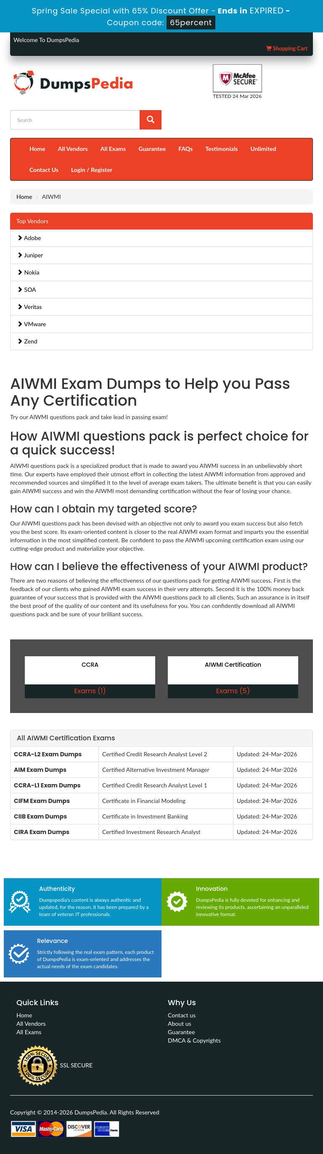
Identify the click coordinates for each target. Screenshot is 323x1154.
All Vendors (73, 148)
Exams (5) (233, 691)
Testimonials (221, 148)
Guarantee (152, 148)
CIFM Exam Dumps (42, 801)
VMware (31, 323)
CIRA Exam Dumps (41, 832)
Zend (27, 341)
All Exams (113, 148)
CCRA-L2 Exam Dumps (48, 754)
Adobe (29, 237)
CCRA (90, 664)
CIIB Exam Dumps (40, 816)
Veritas (29, 306)
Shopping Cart (286, 48)
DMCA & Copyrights (194, 1040)
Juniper (30, 255)
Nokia (28, 272)
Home (37, 148)
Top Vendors (32, 220)
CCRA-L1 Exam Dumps (47, 785)
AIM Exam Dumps (40, 770)
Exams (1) (90, 691)
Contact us (182, 1015)
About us (179, 1023)
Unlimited (263, 148)
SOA (26, 289)
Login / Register (91, 169)
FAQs (185, 148)
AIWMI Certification (233, 664)
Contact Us (43, 169)
